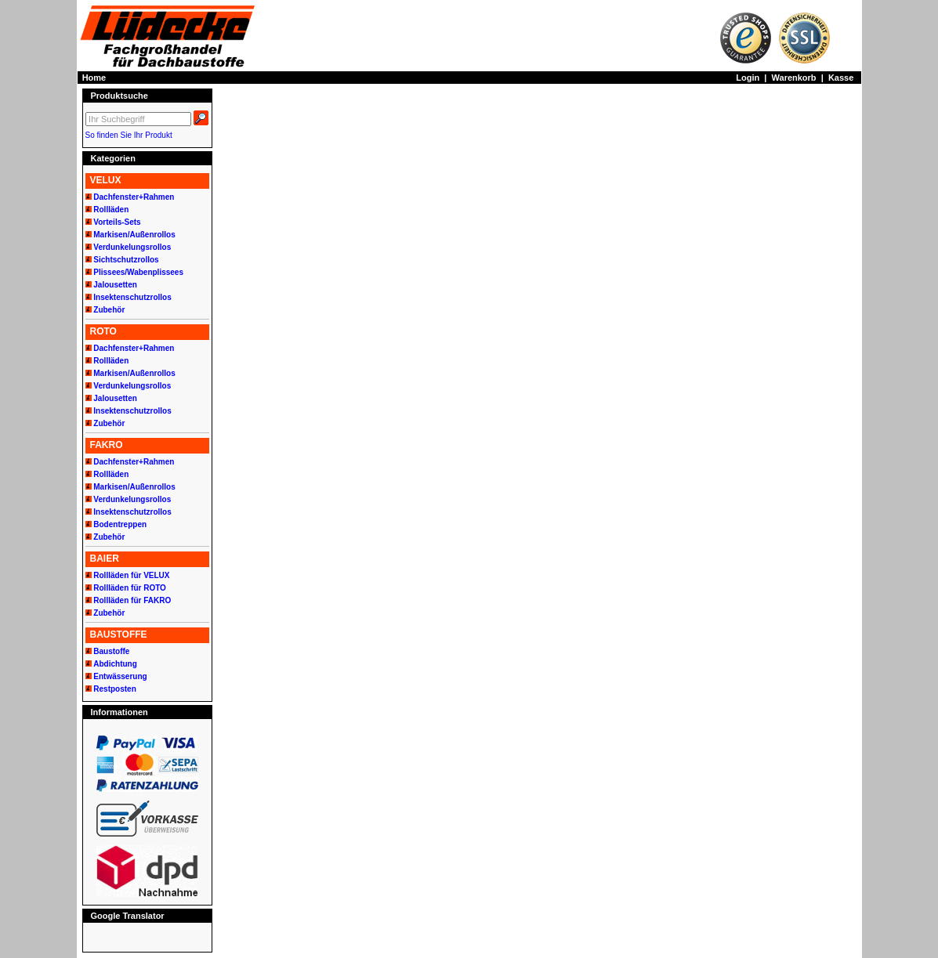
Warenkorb (794, 77)
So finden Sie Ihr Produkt (128, 135)
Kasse (840, 77)
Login (747, 77)
